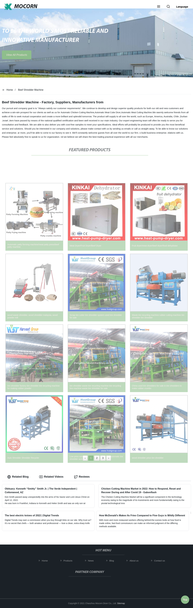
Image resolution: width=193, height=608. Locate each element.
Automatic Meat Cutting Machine (136, 112)
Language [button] (182, 6)
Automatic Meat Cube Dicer (108, 112)
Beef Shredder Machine (30, 90)
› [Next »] (108, 458)
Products (69, 560)
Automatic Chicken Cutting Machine (77, 112)
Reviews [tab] (82, 477)
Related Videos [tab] (51, 477)
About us (135, 560)
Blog (113, 560)
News (93, 560)
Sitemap (121, 603)
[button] (158, 7)
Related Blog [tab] (18, 477)
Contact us (161, 560)
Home (9, 90)
